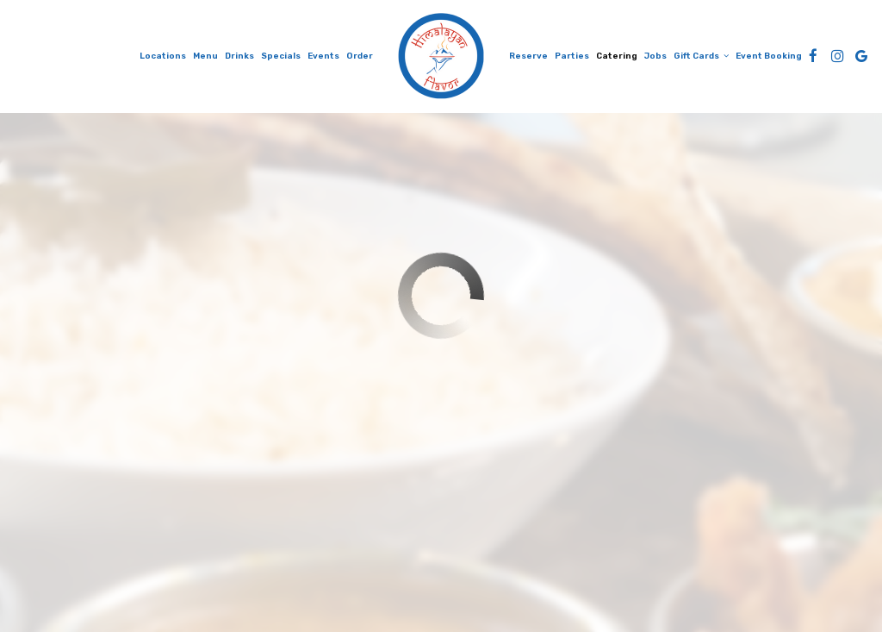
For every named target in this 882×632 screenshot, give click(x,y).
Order (359, 55)
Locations (163, 55)
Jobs (655, 55)
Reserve (528, 55)
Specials (281, 55)
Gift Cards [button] (701, 55)
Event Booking (769, 55)
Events (323, 55)
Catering (616, 55)
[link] (441, 56)
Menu (205, 55)
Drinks (239, 55)
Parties (572, 55)
